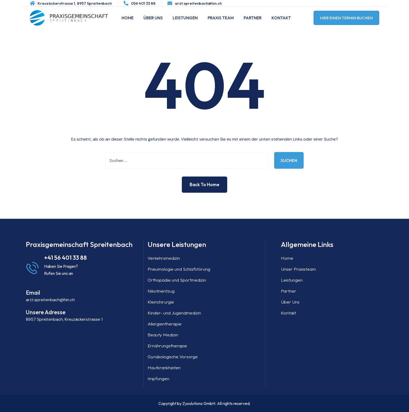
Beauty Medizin (163, 334)
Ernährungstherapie (167, 345)
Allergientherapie (165, 323)
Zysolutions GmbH (198, 403)
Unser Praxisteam (298, 269)
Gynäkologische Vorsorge (173, 356)
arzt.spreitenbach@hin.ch (198, 3)
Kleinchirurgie (161, 302)
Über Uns (153, 17)
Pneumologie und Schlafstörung (179, 269)
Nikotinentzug (161, 291)
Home (128, 17)
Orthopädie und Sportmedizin (177, 280)
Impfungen (158, 378)
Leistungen (185, 17)
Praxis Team (221, 17)
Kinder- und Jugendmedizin (174, 313)
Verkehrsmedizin (164, 258)
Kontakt (281, 17)
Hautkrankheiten (164, 367)
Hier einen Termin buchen (346, 17)
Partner (253, 17)
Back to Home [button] (204, 184)
